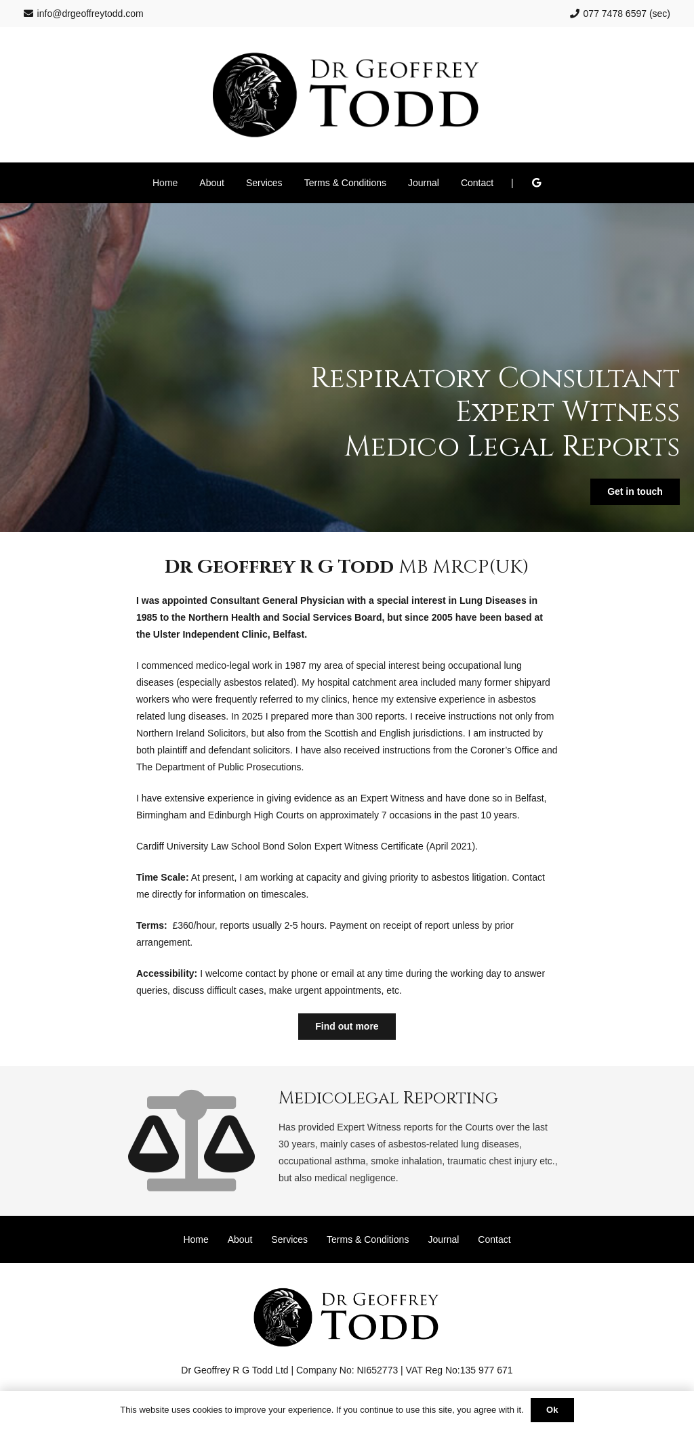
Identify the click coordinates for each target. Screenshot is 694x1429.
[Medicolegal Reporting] (207, 1140)
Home (195, 1239)
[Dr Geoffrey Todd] (347, 95)
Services (289, 1239)
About (240, 1239)
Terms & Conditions (368, 1239)
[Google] (536, 182)
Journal (443, 1239)
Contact (494, 1239)
